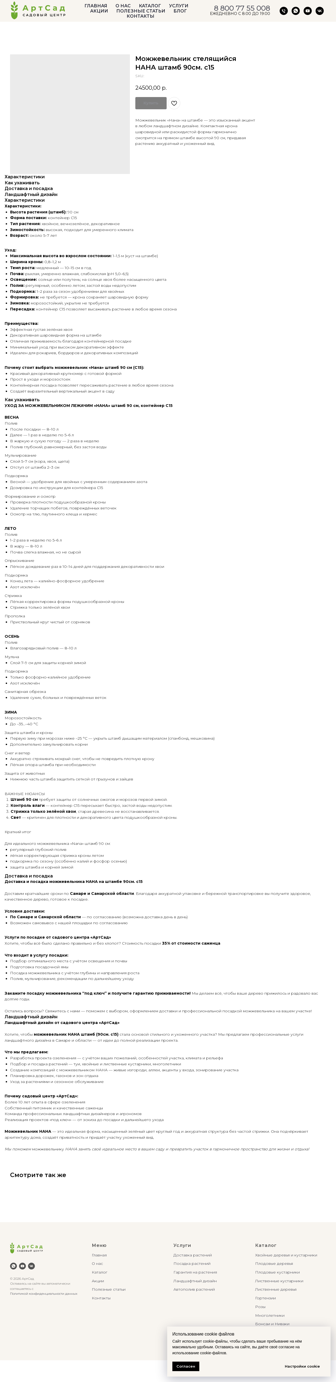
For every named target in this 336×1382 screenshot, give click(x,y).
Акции (98, 1280)
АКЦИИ (99, 11)
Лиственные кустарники (279, 1280)
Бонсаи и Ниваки (272, 1323)
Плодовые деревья (274, 1263)
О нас (97, 1263)
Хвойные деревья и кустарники (286, 1255)
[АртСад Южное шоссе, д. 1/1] (296, 11)
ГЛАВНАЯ (95, 5)
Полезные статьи (109, 1289)
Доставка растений (192, 1255)
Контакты (101, 1298)
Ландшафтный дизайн (195, 1280)
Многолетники (270, 1315)
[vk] (320, 11)
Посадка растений (191, 1263)
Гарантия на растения (195, 1272)
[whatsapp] (13, 1266)
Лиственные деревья (276, 1289)
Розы (260, 1306)
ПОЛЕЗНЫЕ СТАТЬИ (140, 11)
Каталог (99, 1272)
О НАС (123, 5)
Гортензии (265, 1298)
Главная (99, 1255)
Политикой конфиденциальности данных (43, 1293)
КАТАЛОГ (150, 5)
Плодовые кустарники (277, 1272)
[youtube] (308, 11)
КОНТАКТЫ (140, 16)
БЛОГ (180, 11)
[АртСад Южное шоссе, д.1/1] (284, 11)
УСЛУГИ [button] (178, 5)
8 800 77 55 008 (242, 8)
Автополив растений (194, 1289)
